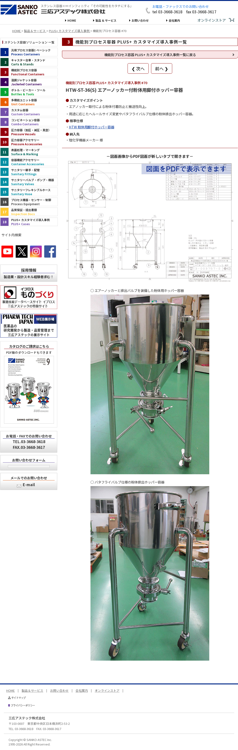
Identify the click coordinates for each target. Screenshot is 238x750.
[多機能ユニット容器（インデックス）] (28, 102)
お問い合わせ (140, 20)
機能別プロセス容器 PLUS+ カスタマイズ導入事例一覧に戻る (150, 54)
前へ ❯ (161, 68)
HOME (71, 20)
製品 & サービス (105, 20)
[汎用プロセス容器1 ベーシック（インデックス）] (28, 52)
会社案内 (174, 20)
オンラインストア (211, 20)
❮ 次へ (138, 68)
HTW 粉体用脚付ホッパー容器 (91, 126)
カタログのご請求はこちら (29, 346)
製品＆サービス (32, 690)
